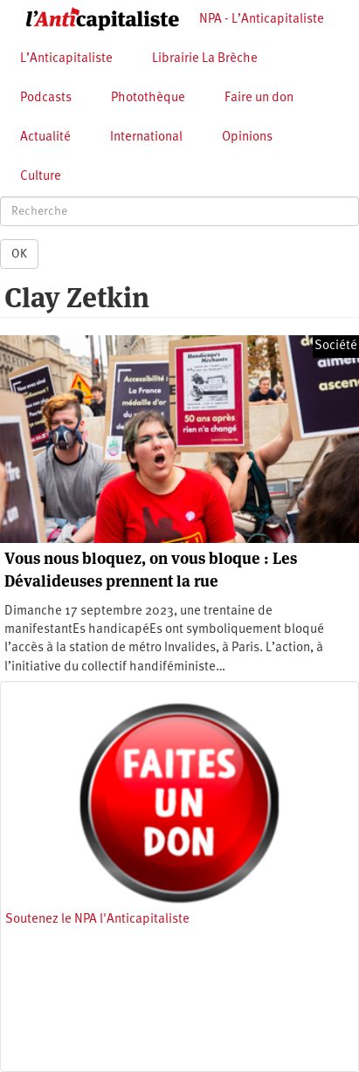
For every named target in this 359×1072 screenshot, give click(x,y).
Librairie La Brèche (205, 58)
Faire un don (258, 98)
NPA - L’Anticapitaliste (261, 19)
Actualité (45, 137)
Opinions (247, 137)
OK (19, 254)
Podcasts (46, 98)
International (146, 137)
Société (335, 346)
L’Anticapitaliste (66, 58)
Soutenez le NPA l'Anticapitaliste (97, 919)
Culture (40, 176)
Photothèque (148, 98)
